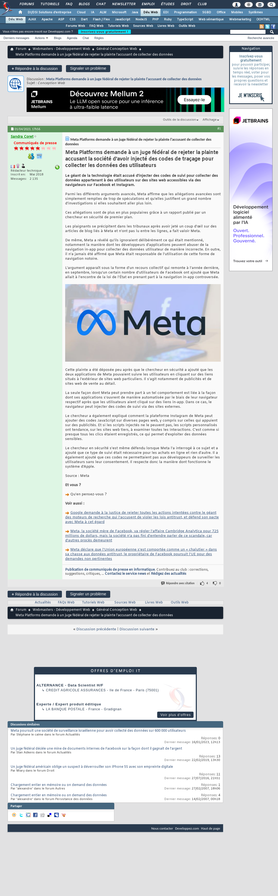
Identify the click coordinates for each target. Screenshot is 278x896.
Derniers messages (16, 38)
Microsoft (119, 12)
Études (167, 4)
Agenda (72, 38)
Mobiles (237, 12)
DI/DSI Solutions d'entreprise (49, 12)
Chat (100, 4)
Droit (185, 4)
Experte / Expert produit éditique (68, 704)
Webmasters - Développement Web (61, 49)
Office (221, 12)
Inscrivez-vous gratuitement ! (104, 31)
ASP (61, 19)
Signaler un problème (88, 68)
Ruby (168, 19)
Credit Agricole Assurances (76, 690)
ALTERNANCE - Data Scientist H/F (69, 685)
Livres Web (165, 26)
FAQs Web (66, 602)
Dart (84, 19)
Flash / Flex (101, 19)
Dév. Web (150, 12)
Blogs (84, 4)
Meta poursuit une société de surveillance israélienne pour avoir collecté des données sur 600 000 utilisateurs (98, 731)
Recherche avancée (261, 38)
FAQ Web (96, 26)
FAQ (68, 4)
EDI (166, 12)
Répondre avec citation (178, 583)
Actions (40, 38)
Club (202, 4)
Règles (99, 38)
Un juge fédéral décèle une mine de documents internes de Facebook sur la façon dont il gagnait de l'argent (96, 749)
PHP (155, 19)
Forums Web (75, 26)
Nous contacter (162, 828)
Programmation (185, 12)
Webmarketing (240, 19)
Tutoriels (49, 4)
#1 (219, 128)
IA (92, 12)
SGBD (206, 12)
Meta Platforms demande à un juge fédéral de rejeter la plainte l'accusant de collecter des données (123, 79)
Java (135, 12)
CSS (72, 19)
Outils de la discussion (179, 120)
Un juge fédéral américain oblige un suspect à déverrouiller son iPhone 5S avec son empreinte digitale (92, 767)
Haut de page (210, 828)
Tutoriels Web (118, 26)
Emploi (148, 4)
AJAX (32, 19)
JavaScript (122, 19)
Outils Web (187, 26)
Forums (26, 4)
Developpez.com (187, 828)
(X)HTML (263, 19)
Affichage (210, 120)
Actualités (43, 602)
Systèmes (255, 12)
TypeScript (185, 19)
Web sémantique (211, 19)
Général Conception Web (116, 49)
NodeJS (141, 19)
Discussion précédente (96, 629)
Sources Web (143, 26)
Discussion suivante (136, 629)
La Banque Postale (65, 709)
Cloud (81, 12)
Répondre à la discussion (35, 68)
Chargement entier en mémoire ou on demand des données (59, 785)
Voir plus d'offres (175, 715)
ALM (103, 12)
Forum (21, 49)
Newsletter (123, 4)
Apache (47, 19)
